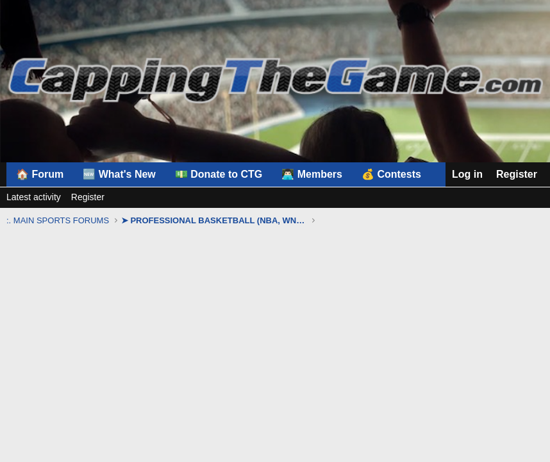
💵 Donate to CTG (218, 174)
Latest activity (33, 197)
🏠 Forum (39, 174)
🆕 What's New (119, 174)
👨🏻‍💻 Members (311, 174)
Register (87, 197)
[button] (397, 174)
